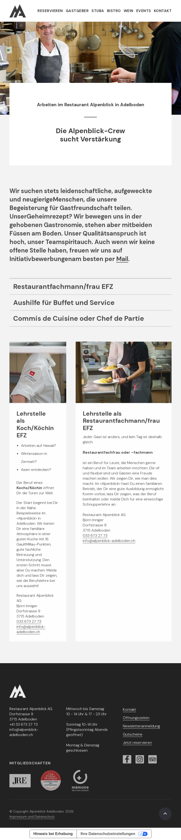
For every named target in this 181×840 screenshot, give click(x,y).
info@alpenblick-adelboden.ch (30, 632)
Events (143, 10)
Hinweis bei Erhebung (53, 834)
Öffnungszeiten (136, 720)
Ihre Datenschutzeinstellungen (108, 834)
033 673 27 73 (28, 624)
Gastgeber (77, 10)
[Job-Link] (90, 290)
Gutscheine (132, 737)
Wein (128, 10)
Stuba (97, 10)
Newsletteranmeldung (141, 729)
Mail (122, 262)
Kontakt (163, 10)
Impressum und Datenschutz (32, 820)
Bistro (114, 10)
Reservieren (50, 10)
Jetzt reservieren (137, 745)
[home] (17, 11)
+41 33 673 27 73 (23, 727)
